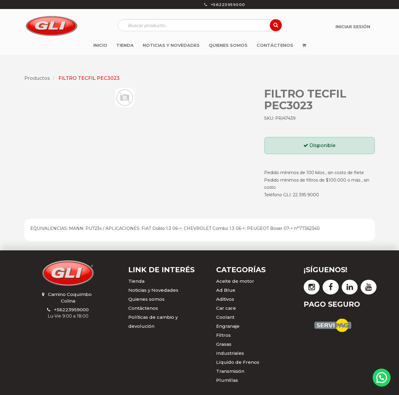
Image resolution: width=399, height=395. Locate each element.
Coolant (225, 317)
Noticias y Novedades (153, 290)
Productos (37, 78)
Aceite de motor (235, 281)
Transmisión (230, 371)
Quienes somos (146, 299)
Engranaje (228, 326)
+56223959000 (71, 309)
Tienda (136, 281)
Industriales (230, 353)
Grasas (223, 344)
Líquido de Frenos (237, 362)
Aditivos (225, 299)
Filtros (223, 335)
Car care (226, 308)
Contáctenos (143, 308)
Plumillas (227, 380)
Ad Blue (225, 290)
